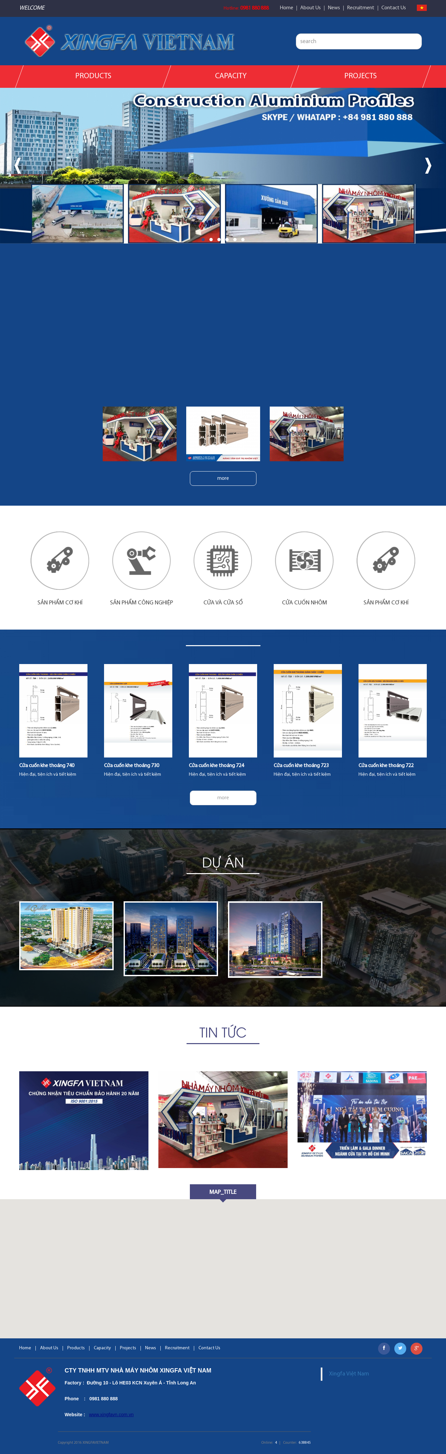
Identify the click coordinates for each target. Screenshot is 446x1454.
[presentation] (17, 165)
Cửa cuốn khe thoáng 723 (301, 765)
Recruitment (360, 8)
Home (286, 8)
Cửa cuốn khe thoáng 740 (46, 765)
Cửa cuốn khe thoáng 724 (216, 765)
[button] (203, 239)
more (223, 478)
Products (93, 76)
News (334, 8)
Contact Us (393, 8)
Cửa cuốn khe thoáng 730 (131, 765)
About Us (310, 8)
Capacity (231, 76)
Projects (361, 76)
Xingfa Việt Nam (349, 1374)
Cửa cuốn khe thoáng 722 (386, 765)
